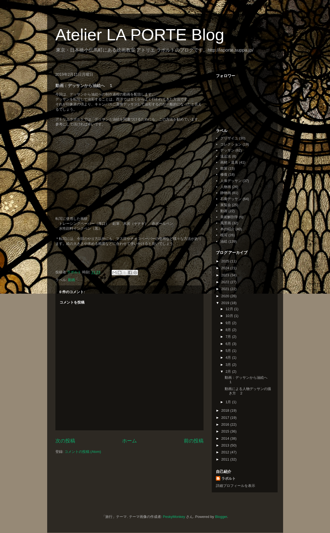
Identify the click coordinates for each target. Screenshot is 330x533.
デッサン (227, 150)
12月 (229, 309)
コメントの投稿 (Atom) (82, 452)
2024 (225, 268)
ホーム (129, 441)
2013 (225, 445)
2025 (225, 261)
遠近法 (225, 156)
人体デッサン (231, 181)
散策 (223, 168)
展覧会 (225, 205)
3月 (228, 365)
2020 (225, 296)
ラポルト (228, 478)
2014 (225, 438)
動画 (71, 280)
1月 (228, 402)
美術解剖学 (229, 217)
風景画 (225, 223)
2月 (228, 371)
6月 (228, 344)
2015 (225, 431)
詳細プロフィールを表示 (235, 486)
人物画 (225, 187)
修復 (223, 174)
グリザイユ (229, 138)
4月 (228, 357)
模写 (223, 235)
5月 (228, 351)
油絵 (223, 241)
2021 (225, 289)
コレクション (231, 144)
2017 (225, 418)
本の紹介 (227, 229)
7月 (228, 337)
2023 (225, 275)
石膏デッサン (231, 199)
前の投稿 (194, 441)
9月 (228, 323)
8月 (228, 330)
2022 (225, 282)
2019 (225, 303)
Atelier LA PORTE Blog (139, 35)
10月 (229, 316)
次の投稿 (65, 441)
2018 (225, 410)
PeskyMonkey (174, 517)
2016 (225, 424)
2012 (225, 452)
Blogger (221, 517)
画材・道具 (229, 162)
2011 (225, 459)
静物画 (225, 193)
